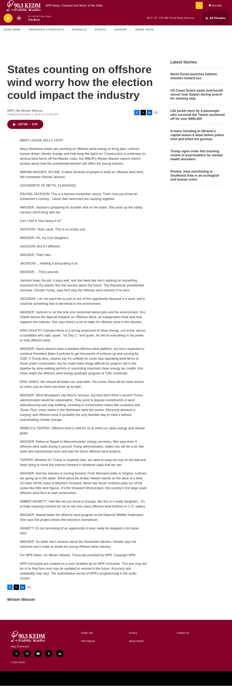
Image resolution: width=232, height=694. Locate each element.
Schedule (79, 37)
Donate (219, 9)
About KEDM (136, 649)
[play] (8, 26)
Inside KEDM (144, 37)
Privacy (133, 641)
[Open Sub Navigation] (23, 37)
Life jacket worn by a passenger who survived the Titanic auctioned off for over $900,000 (197, 123)
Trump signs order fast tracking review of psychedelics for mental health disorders (196, 163)
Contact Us (183, 641)
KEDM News (12, 37)
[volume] (19, 26)
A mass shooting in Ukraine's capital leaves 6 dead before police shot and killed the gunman (197, 143)
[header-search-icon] (200, 9)
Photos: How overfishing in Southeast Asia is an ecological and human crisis (194, 183)
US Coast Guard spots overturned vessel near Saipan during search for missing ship (196, 102)
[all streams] (215, 26)
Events (100, 37)
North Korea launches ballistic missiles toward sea (193, 84)
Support (120, 37)
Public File (87, 641)
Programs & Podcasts (46, 37)
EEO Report (88, 649)
